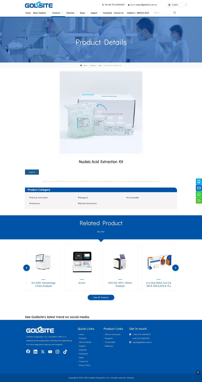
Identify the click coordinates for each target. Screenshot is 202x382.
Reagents (83, 197)
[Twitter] (43, 352)
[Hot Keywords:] (174, 12)
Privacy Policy (84, 365)
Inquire (32, 172)
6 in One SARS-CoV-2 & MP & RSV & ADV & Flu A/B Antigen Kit (158, 284)
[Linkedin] (35, 352)
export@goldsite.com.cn (146, 4)
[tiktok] (65, 352)
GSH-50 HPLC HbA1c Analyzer (120, 284)
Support (82, 346)
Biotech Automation (88, 203)
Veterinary (35, 203)
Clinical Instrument (39, 197)
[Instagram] (57, 352)
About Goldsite (85, 342)
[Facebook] (28, 352)
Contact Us (83, 361)
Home (81, 334)
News (81, 357)
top (198, 372)
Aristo (81, 282)
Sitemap (130, 377)
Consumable (133, 197)
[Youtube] (50, 352)
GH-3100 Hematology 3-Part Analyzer (43, 284)
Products (82, 338)
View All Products (100, 297)
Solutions (83, 349)
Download (83, 353)
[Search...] (163, 12)
